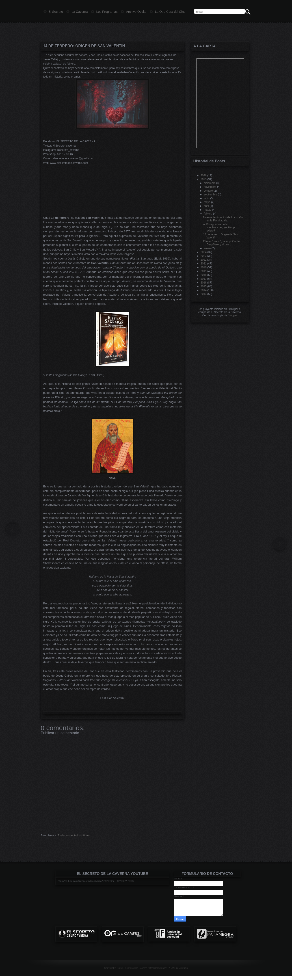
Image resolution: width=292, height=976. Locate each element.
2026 (204, 175)
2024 (204, 252)
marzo (207, 209)
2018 (204, 275)
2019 (204, 271)
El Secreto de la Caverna (134, 968)
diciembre (209, 183)
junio (206, 198)
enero (207, 248)
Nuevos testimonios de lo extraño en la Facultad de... (223, 219)
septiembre (210, 194)
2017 (204, 278)
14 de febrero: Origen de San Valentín (84, 46)
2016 (204, 282)
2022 (204, 259)
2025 (204, 179)
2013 (204, 294)
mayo (207, 202)
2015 (204, 286)
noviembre (210, 186)
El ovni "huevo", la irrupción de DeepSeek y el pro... (221, 243)
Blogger (232, 315)
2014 (204, 290)
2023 (204, 256)
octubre (208, 190)
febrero (208, 213)
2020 (204, 267)
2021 (204, 263)
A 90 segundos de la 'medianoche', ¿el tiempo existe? (219, 227)
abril (206, 206)
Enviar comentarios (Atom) (74, 835)
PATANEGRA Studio (178, 968)
